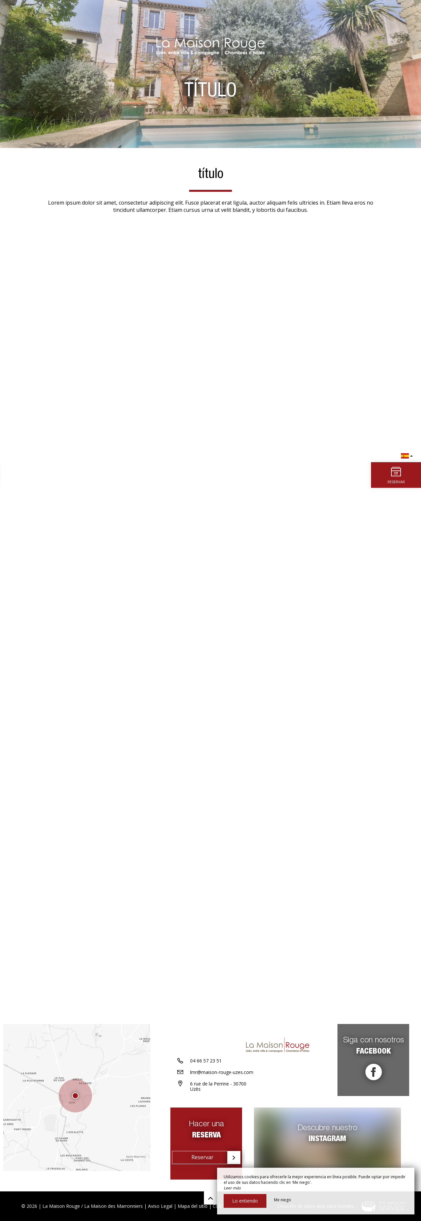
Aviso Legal (160, 1206)
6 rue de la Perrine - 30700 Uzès (218, 1095)
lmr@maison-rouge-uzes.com (221, 1080)
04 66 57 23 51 (206, 1069)
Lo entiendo (245, 1201)
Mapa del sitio (193, 1206)
